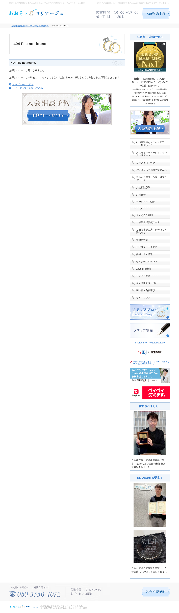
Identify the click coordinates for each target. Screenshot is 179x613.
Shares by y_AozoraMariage (150, 342)
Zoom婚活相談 (144, 268)
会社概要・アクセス (146, 247)
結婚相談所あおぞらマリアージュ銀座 (70, 608)
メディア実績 (143, 276)
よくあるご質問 (144, 215)
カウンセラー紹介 (145, 202)
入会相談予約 (143, 187)
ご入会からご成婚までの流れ (151, 170)
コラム (140, 208)
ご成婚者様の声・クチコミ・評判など (151, 231)
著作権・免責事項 (145, 290)
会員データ (142, 239)
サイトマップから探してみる (27, 88)
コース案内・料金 (145, 162)
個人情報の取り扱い (146, 283)
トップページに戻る (23, 84)
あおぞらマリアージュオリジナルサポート (151, 154)
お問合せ (141, 194)
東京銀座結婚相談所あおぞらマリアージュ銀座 (61, 606)
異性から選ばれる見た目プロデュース (151, 179)
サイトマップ (143, 297)
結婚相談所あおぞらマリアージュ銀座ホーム (151, 144)
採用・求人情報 (144, 254)
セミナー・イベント (146, 261)
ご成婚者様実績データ (148, 222)
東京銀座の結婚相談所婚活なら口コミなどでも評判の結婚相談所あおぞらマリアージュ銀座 (47, 3)
